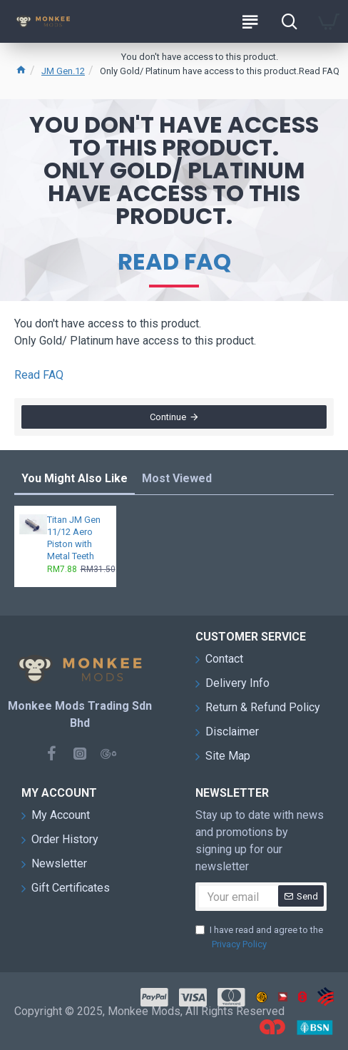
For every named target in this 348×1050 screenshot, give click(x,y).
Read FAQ (174, 261)
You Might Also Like (74, 478)
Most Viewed (177, 478)
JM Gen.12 (63, 71)
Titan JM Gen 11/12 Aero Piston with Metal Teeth (74, 537)
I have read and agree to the (259, 937)
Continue (168, 417)
